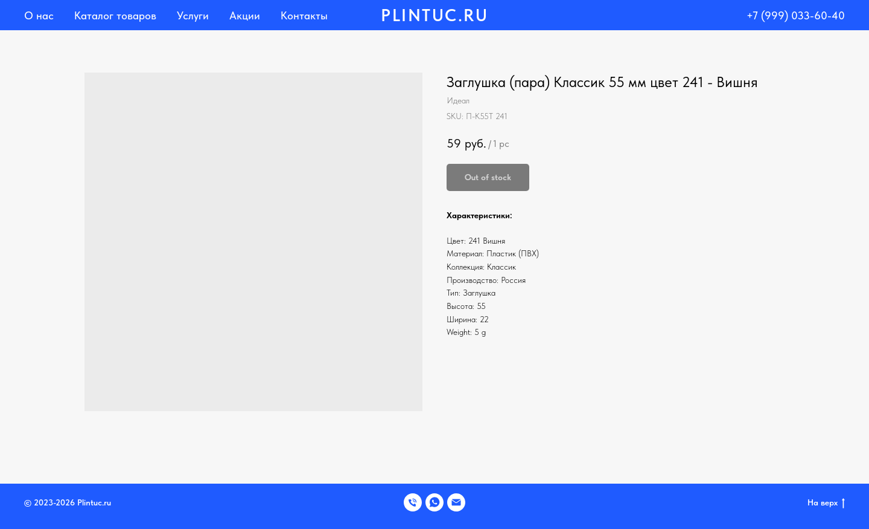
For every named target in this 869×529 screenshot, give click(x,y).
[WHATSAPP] (434, 502)
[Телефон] (413, 502)
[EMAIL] (456, 502)
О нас (39, 15)
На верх (826, 503)
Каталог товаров (115, 15)
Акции (244, 15)
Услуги (193, 15)
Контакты (304, 15)
